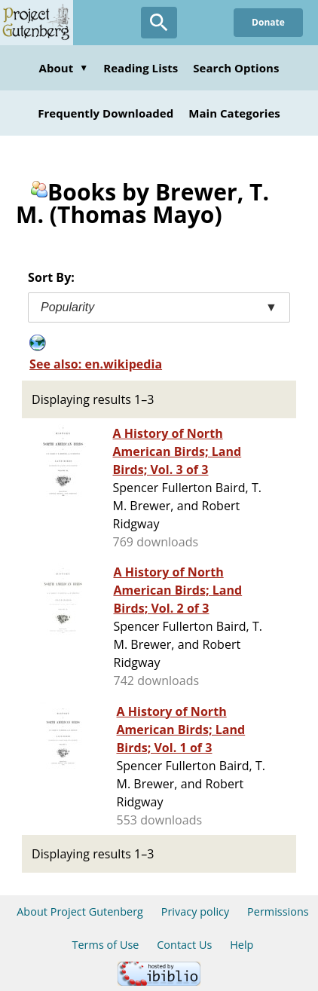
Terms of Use (105, 944)
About (64, 68)
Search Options (236, 67)
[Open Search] (159, 22)
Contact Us (184, 944)
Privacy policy (195, 911)
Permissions (278, 911)
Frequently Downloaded (105, 113)
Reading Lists (140, 67)
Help (241, 944)
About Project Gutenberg (80, 911)
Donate (268, 22)
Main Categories (234, 113)
